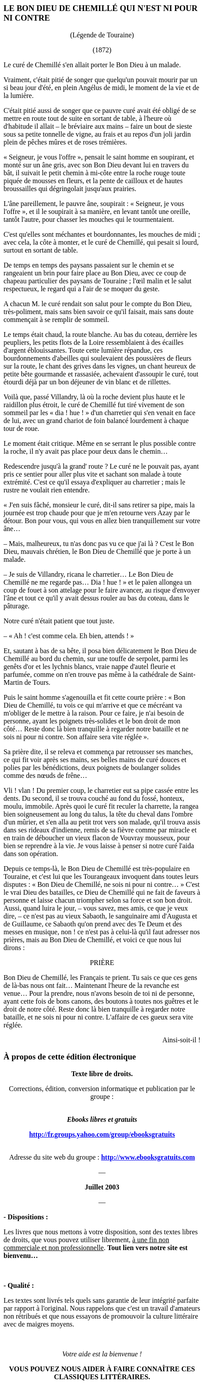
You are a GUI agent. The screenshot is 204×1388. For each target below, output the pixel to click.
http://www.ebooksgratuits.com (148, 1157)
